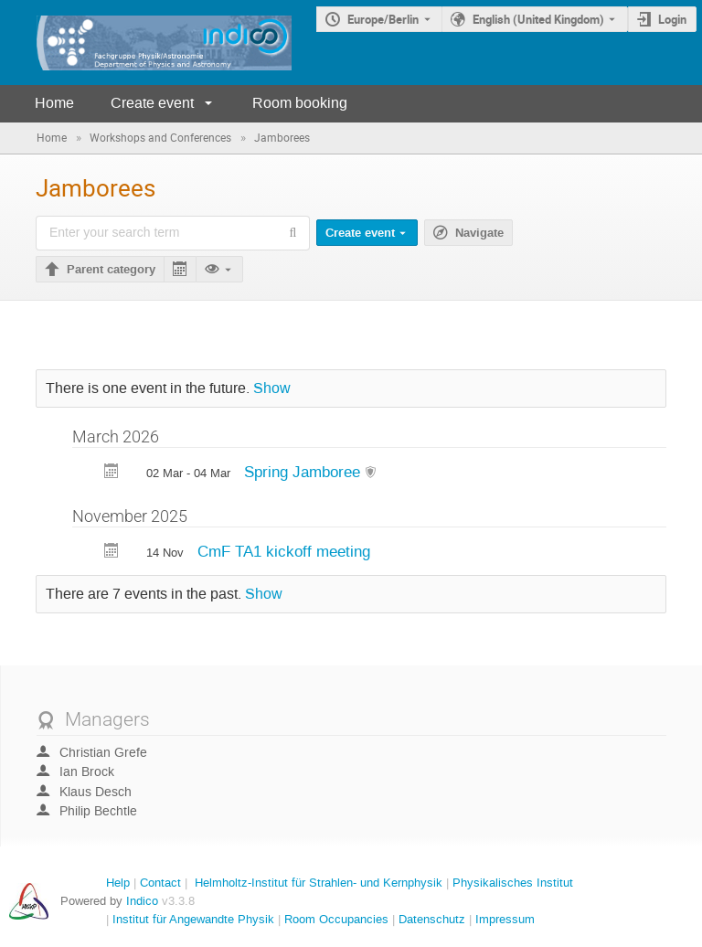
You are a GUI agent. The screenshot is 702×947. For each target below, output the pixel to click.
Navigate (479, 233)
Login (672, 19)
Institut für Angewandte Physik (193, 919)
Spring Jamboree (304, 472)
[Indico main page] (146, 42)
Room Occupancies (336, 919)
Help (118, 882)
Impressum (505, 919)
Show (272, 388)
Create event (152, 102)
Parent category (111, 269)
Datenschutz (432, 919)
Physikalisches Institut (513, 882)
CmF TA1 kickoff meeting (283, 551)
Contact (160, 882)
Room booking (299, 102)
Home (54, 102)
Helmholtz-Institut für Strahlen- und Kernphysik (318, 882)
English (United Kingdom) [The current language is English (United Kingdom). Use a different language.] (538, 19)
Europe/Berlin (383, 19)
